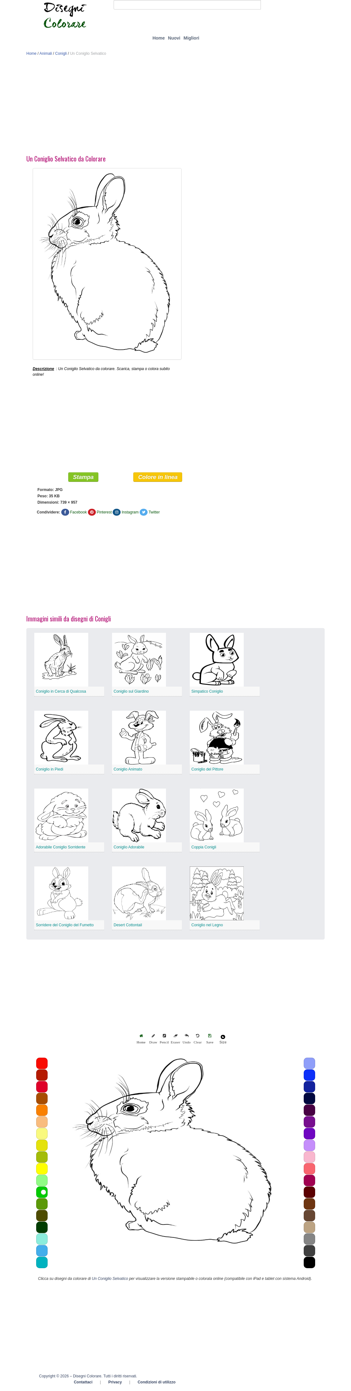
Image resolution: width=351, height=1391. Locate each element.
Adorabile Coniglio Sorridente (60, 847)
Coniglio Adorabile (129, 847)
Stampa (83, 477)
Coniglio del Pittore (207, 769)
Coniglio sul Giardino (131, 691)
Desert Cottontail (128, 925)
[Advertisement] (175, 107)
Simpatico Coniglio (207, 691)
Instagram (130, 512)
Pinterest (104, 512)
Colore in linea (157, 477)
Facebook (78, 512)
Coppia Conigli (203, 847)
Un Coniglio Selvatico (110, 1279)
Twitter (154, 512)
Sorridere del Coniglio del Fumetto (65, 925)
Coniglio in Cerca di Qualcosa (61, 691)
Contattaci (83, 1382)
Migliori (191, 38)
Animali (45, 53)
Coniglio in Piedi (49, 769)
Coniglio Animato (128, 769)
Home (158, 38)
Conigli (61, 53)
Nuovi (174, 38)
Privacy (115, 1382)
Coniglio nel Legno (207, 925)
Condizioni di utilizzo (157, 1382)
